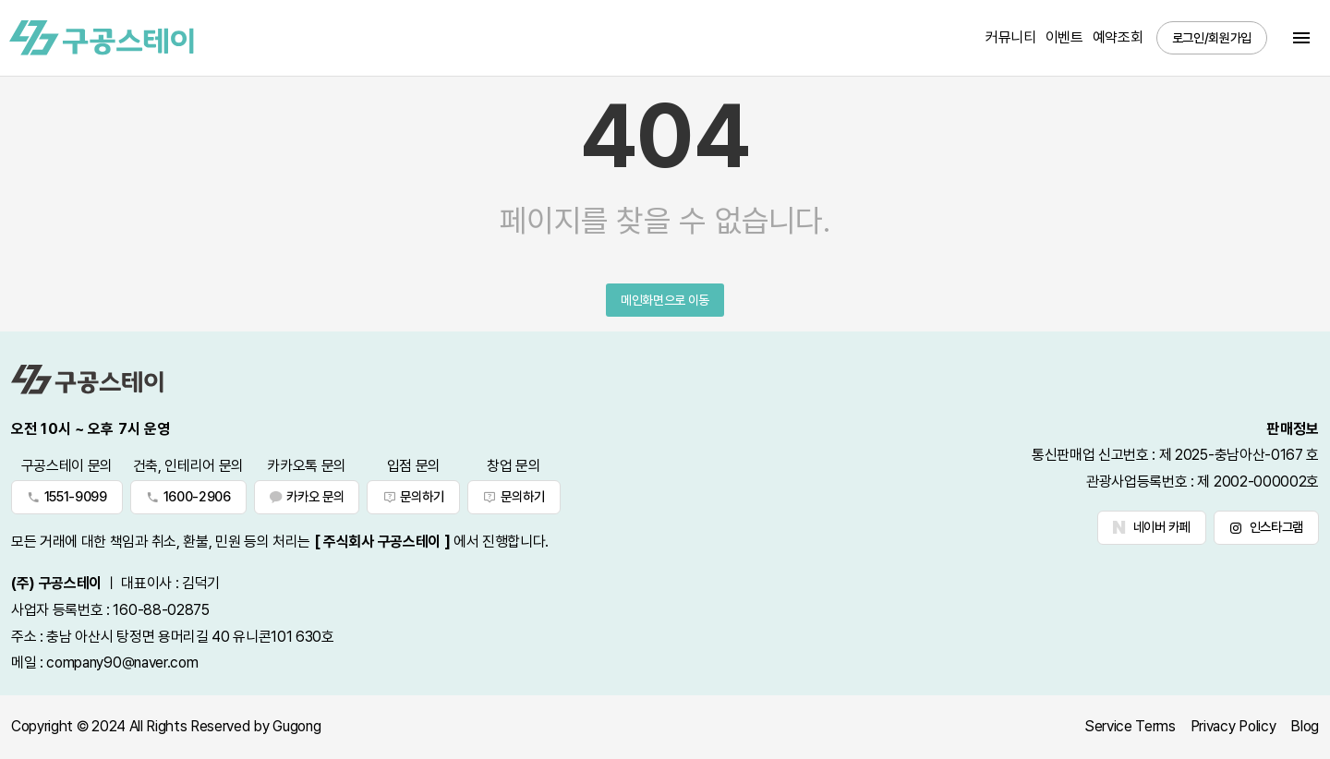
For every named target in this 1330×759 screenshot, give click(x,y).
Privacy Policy (1233, 726)
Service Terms (1130, 726)
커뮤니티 (1010, 37)
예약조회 (1118, 37)
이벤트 (1064, 37)
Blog (1304, 726)
